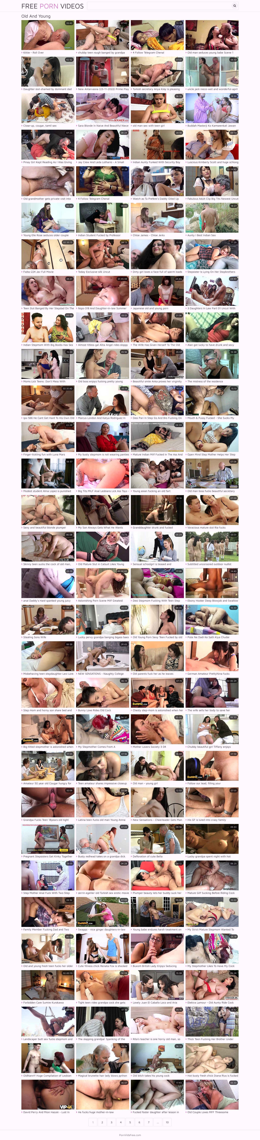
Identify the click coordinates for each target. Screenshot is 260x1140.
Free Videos (52, 6)
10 (167, 1122)
